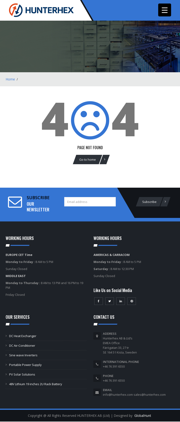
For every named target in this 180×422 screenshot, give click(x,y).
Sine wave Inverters (23, 356)
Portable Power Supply (25, 365)
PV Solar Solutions (22, 375)
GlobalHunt (142, 416)
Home (10, 79)
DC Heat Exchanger (22, 336)
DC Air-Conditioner (22, 346)
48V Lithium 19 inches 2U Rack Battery (35, 384)
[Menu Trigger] (164, 10)
